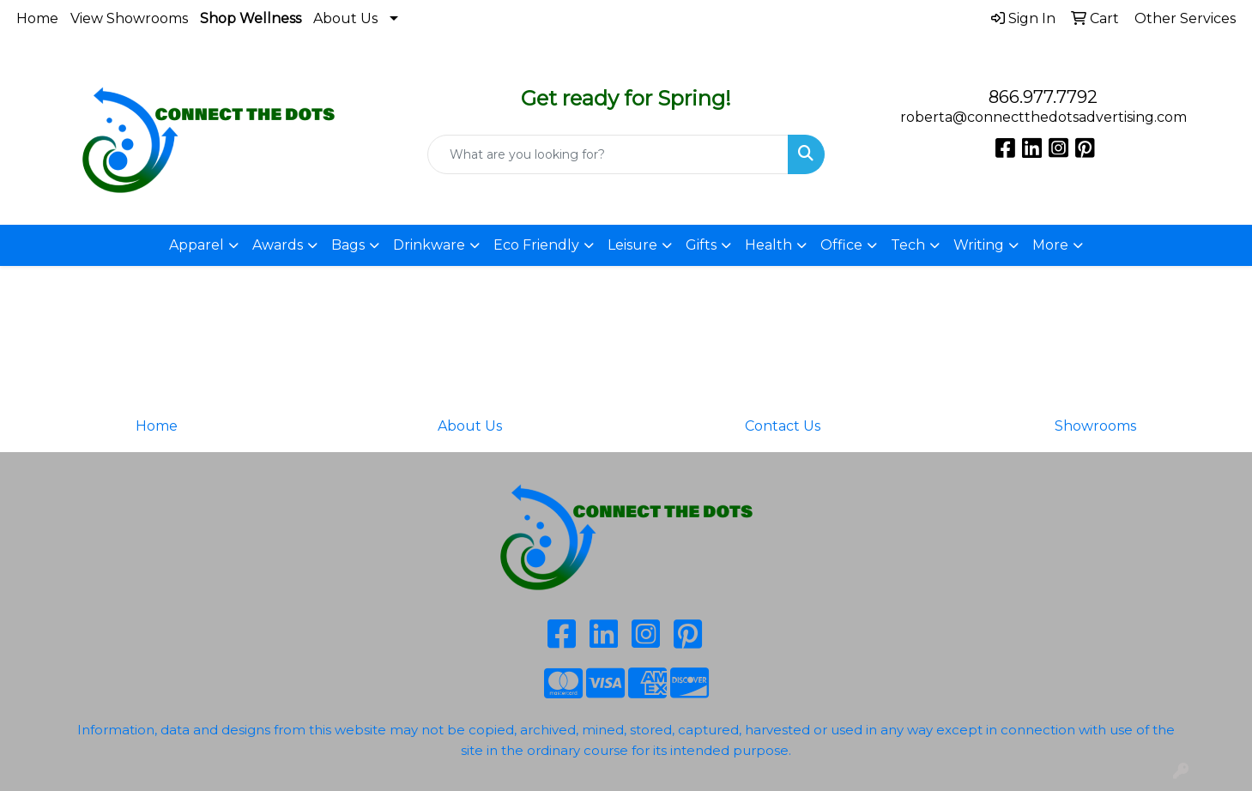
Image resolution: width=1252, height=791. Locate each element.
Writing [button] (978, 245)
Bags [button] (348, 245)
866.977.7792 (1043, 97)
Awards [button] (277, 245)
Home (37, 18)
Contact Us (782, 426)
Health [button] (768, 245)
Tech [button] (908, 245)
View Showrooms (129, 18)
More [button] (1050, 245)
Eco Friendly (536, 245)
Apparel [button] (196, 245)
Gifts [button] (701, 245)
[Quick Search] (607, 154)
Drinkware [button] (429, 245)
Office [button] (841, 245)
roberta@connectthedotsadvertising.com (1043, 117)
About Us (345, 18)
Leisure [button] (632, 245)
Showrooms (1095, 426)
